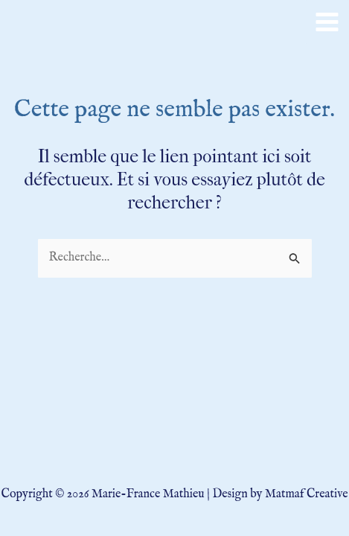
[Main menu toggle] (327, 22)
